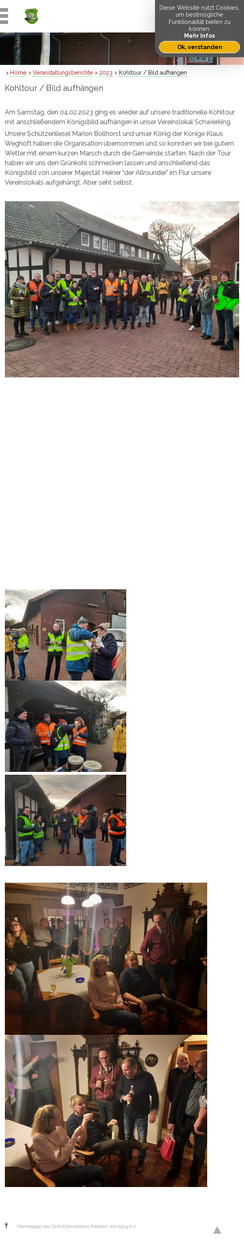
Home (18, 72)
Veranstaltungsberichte (63, 72)
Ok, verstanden (199, 46)
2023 (105, 72)
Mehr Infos (199, 35)
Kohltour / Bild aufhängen (153, 72)
